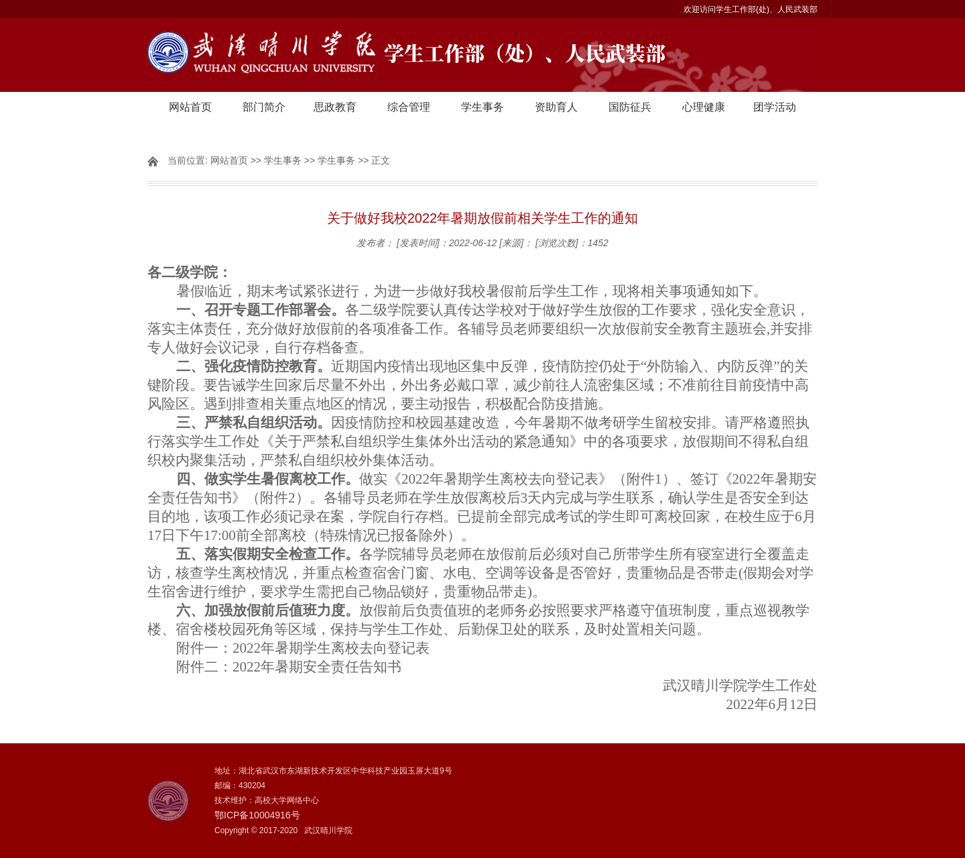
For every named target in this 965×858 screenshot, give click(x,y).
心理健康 (703, 107)
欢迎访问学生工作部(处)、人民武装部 (751, 9)
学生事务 (482, 107)
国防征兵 (629, 107)
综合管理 (408, 107)
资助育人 (556, 107)
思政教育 (335, 107)
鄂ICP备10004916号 (257, 815)
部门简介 (264, 107)
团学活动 (774, 107)
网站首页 (190, 107)
